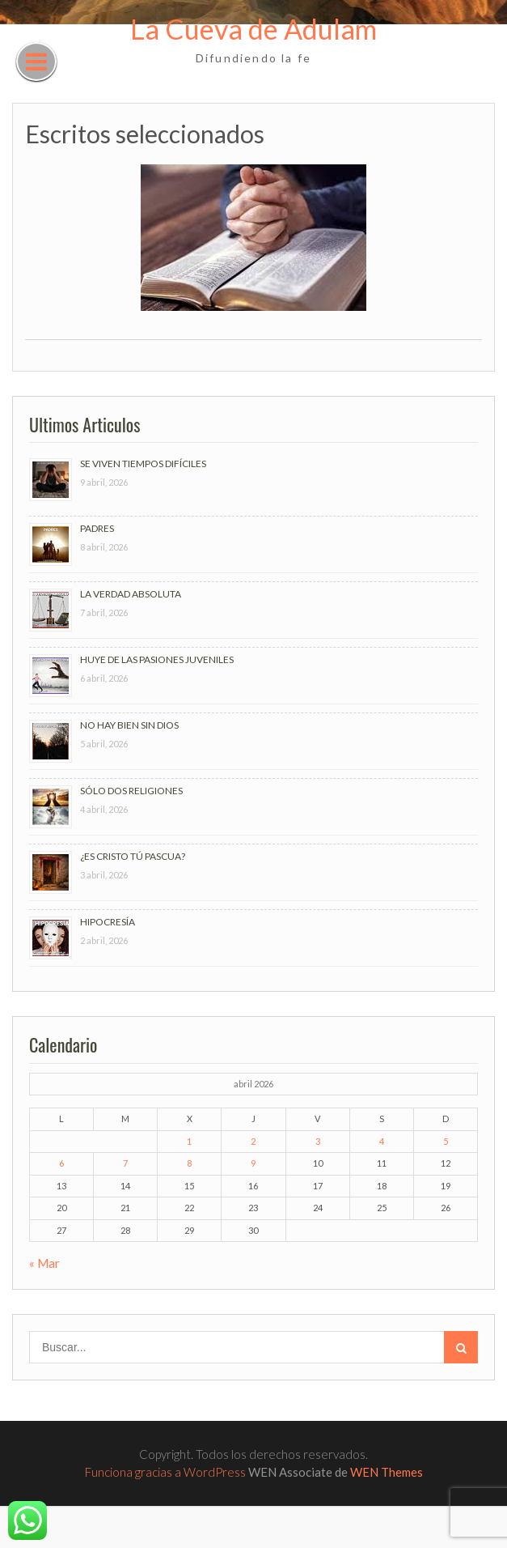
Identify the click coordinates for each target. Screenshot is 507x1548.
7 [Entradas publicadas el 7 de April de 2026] (125, 1163)
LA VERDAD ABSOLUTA (130, 594)
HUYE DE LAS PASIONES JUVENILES (157, 659)
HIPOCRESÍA (107, 922)
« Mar (44, 1263)
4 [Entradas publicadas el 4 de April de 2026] (381, 1141)
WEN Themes (386, 1472)
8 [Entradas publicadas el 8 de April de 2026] (189, 1163)
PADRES (97, 528)
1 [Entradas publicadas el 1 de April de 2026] (189, 1141)
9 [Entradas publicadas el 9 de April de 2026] (253, 1163)
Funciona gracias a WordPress (165, 1472)
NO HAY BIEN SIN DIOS (129, 725)
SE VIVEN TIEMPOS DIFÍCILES (143, 463)
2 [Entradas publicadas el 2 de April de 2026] (253, 1141)
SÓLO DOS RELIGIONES (131, 791)
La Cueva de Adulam (253, 28)
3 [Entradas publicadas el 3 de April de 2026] (317, 1141)
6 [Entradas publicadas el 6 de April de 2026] (61, 1163)
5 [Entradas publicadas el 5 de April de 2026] (445, 1141)
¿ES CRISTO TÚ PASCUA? (132, 856)
